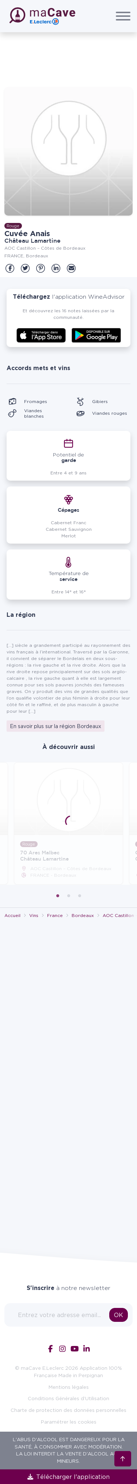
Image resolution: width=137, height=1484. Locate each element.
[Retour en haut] (122, 1447)
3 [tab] (79, 895)
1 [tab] (57, 895)
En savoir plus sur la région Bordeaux (55, 726)
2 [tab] (68, 895)
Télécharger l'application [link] (68, 1476)
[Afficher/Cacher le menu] (123, 16)
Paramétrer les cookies (68, 1421)
